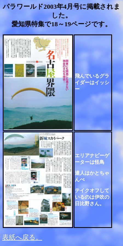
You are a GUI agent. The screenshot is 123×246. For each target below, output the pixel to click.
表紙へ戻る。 (22, 237)
